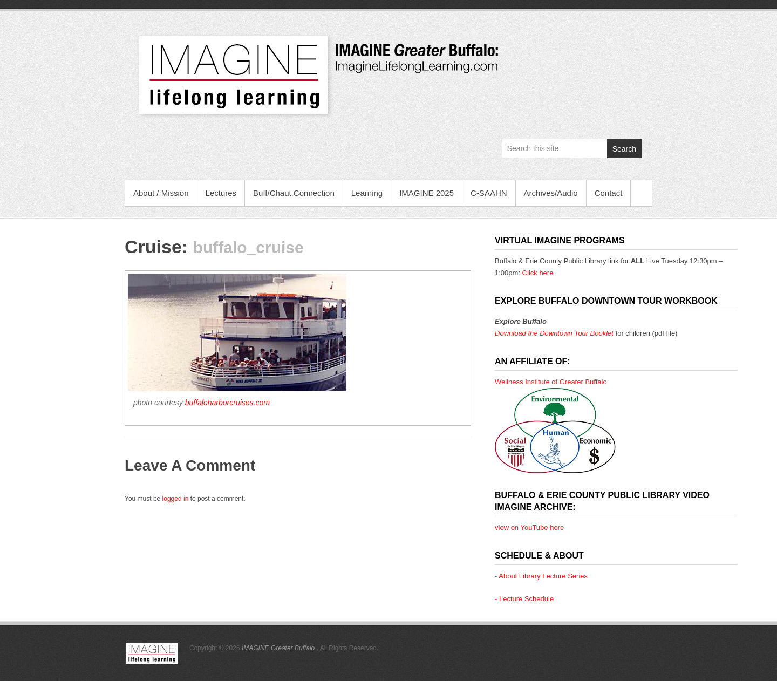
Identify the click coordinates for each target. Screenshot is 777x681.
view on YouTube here (529, 527)
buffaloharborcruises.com (227, 402)
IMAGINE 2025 (426, 193)
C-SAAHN (489, 193)
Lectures (221, 193)
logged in (175, 498)
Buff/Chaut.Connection (294, 193)
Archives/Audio (551, 193)
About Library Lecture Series (543, 576)
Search (624, 149)
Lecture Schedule (526, 599)
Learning (367, 193)
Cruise (153, 246)
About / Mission (161, 193)
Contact (609, 193)
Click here (538, 273)
